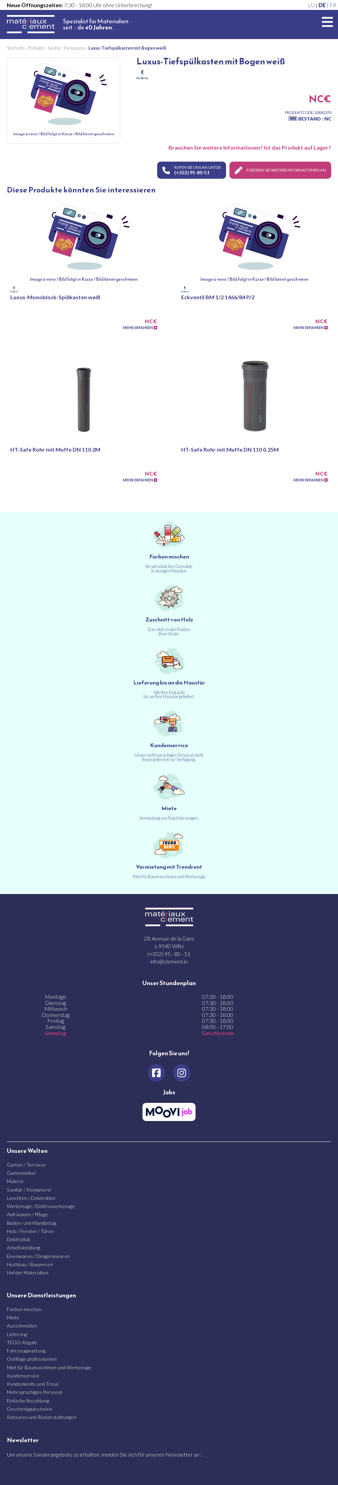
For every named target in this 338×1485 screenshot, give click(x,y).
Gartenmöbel (21, 1172)
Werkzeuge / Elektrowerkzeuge (41, 1206)
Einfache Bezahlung (28, 1400)
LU (311, 5)
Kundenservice (23, 1375)
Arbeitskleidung (23, 1247)
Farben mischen (24, 1309)
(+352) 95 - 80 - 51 (169, 953)
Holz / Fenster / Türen (30, 1231)
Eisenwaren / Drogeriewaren (38, 1256)
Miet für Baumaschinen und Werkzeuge (49, 1367)
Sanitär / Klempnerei (29, 1189)
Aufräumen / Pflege (27, 1214)
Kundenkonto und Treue (33, 1383)
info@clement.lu (169, 961)
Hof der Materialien (27, 1272)
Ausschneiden (22, 1325)
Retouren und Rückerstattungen (41, 1417)
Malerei (15, 1181)
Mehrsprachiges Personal (34, 1392)
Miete (13, 1317)
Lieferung (17, 1334)
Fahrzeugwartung (26, 1350)
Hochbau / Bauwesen (30, 1264)
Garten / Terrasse (26, 1164)
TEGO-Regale (22, 1342)
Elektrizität (18, 1239)
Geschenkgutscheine (29, 1408)
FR (332, 5)
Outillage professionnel (32, 1358)
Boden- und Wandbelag (31, 1222)
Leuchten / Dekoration (31, 1197)
